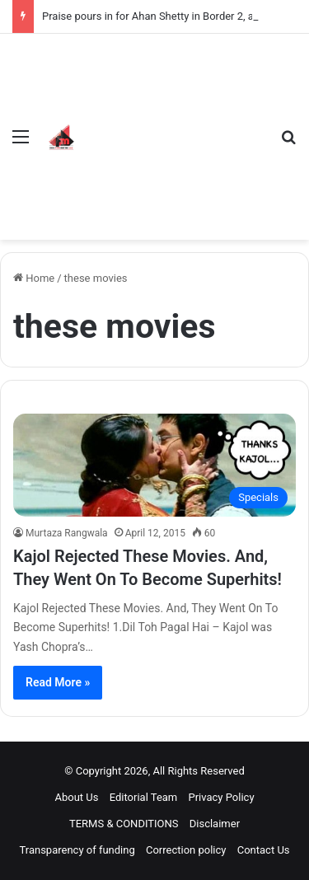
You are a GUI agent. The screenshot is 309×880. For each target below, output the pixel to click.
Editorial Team (144, 797)
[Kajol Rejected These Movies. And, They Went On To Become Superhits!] (154, 465)
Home (33, 278)
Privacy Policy (222, 797)
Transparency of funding (76, 850)
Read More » (58, 682)
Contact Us (263, 850)
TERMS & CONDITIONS (124, 823)
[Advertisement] (175, 124)
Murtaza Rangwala (67, 533)
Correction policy (186, 850)
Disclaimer (215, 823)
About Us (76, 797)
